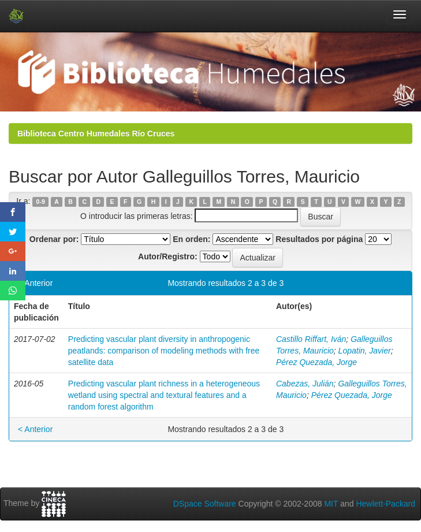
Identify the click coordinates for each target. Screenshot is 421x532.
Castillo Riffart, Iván (311, 339)
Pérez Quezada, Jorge (316, 362)
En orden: (191, 239)
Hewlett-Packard (385, 503)
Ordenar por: (54, 239)
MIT (331, 503)
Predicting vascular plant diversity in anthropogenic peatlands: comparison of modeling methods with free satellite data (164, 350)
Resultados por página (319, 239)
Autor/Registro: (168, 256)
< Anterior (35, 283)
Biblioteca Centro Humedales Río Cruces (95, 133)
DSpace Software (204, 503)
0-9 (40, 201)
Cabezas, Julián (305, 383)
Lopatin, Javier (364, 350)
